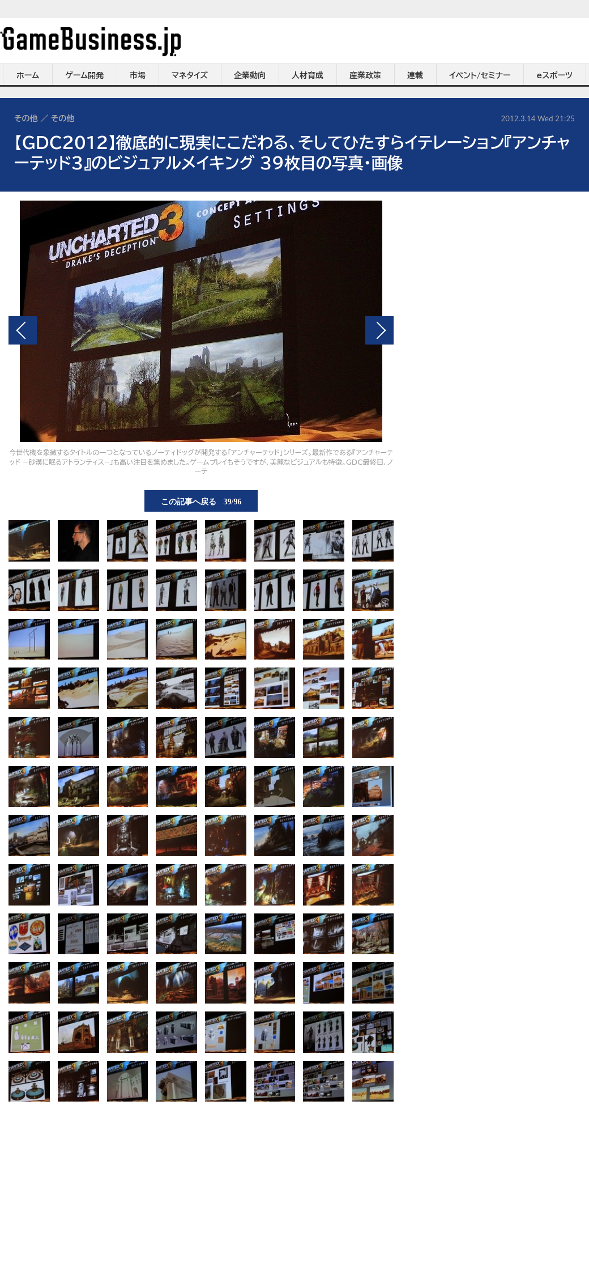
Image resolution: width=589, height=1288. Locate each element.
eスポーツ (555, 75)
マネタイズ (190, 75)
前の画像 (22, 330)
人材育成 (307, 75)
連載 (415, 75)
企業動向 (250, 75)
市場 (138, 75)
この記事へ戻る (201, 501)
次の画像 (379, 330)
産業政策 (365, 75)
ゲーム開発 (84, 75)
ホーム (27, 75)
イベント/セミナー (480, 75)
